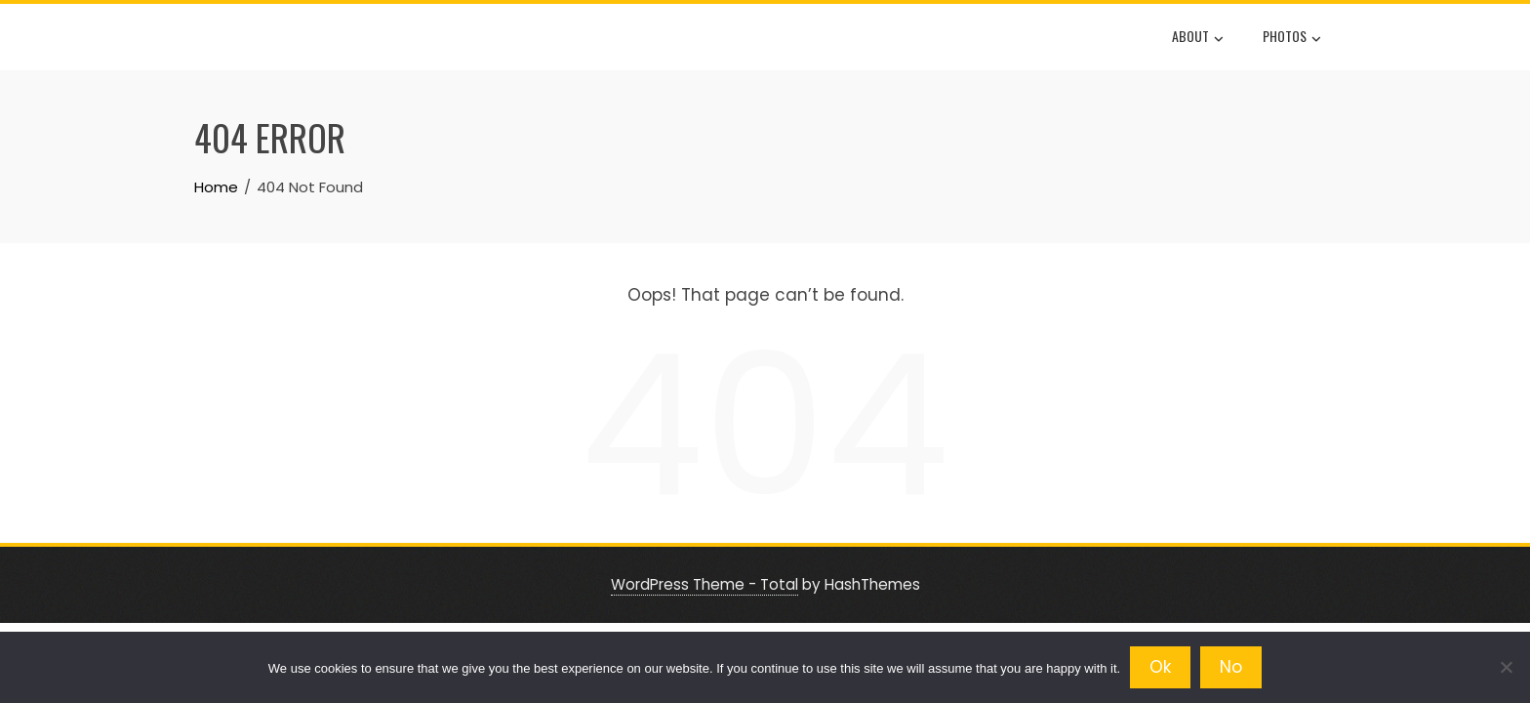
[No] (1505, 667)
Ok (1160, 667)
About (1198, 38)
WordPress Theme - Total (704, 584)
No (1231, 667)
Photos (1292, 38)
